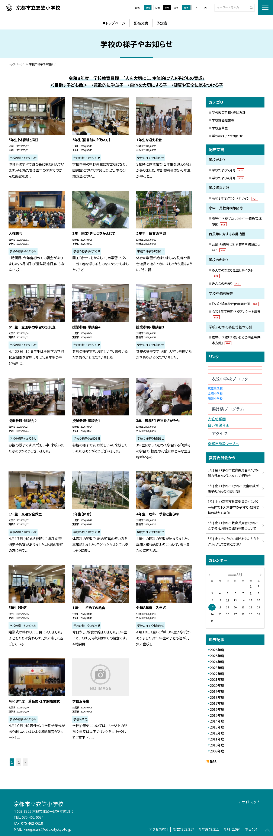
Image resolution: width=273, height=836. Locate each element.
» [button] (25, 762)
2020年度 (217, 685)
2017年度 (217, 703)
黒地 (167, 7)
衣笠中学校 (215, 388)
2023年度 (217, 667)
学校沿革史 (220, 128)
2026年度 (217, 649)
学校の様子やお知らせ (227, 135)
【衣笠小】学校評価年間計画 (235, 303)
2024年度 (217, 661)
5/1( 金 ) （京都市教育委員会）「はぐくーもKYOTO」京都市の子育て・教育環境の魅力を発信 (233, 507)
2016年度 (217, 709)
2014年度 (217, 721)
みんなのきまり (226, 283)
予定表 (161, 23)
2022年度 (217, 673)
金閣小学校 (215, 394)
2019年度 (217, 691)
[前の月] (209, 574)
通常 (148, 7)
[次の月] (260, 574)
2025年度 (217, 655)
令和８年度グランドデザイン (235, 198)
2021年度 (217, 679)
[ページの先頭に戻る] (267, 830)
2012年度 (217, 733)
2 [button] (19, 762)
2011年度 (217, 739)
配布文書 (141, 23)
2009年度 (217, 751)
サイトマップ (250, 801)
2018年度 (217, 697)
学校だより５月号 (228, 170)
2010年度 (217, 745)
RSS (213, 761)
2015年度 (217, 715)
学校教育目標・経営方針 (228, 112)
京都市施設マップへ (223, 443)
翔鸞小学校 (215, 399)
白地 (157, 7)
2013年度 (217, 727)
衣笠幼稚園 (217, 418)
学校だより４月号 (228, 177)
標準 (186, 7)
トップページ (115, 23)
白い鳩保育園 (218, 425)
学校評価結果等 (223, 120)
